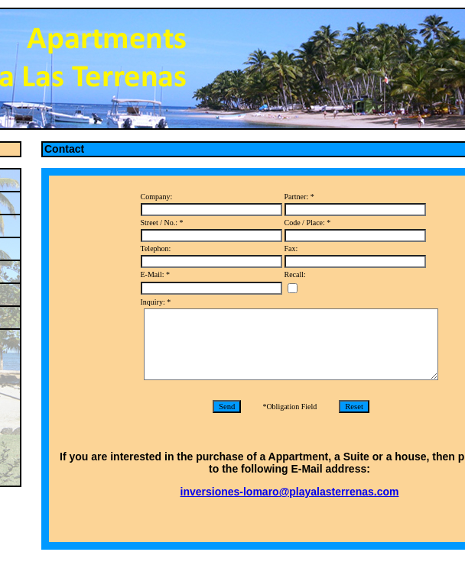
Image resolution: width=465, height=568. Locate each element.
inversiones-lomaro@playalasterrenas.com (289, 492)
